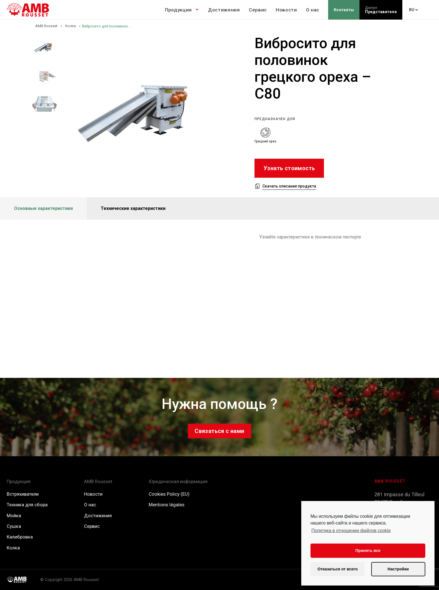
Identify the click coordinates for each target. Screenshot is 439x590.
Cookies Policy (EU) (169, 494)
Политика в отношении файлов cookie (351, 530)
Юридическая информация (178, 481)
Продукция (178, 10)
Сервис (258, 10)
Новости (286, 10)
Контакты (344, 10)
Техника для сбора (27, 504)
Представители (381, 10)
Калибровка (20, 537)
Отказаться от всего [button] (337, 569)
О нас (312, 10)
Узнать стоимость (289, 168)
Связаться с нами (219, 431)
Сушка (14, 526)
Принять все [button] (367, 550)
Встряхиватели (23, 494)
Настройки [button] (398, 569)
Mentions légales (167, 504)
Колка (13, 548)
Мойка (14, 515)
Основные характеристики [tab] (43, 208)
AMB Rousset (98, 481)
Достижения (224, 10)
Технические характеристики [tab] (133, 208)
